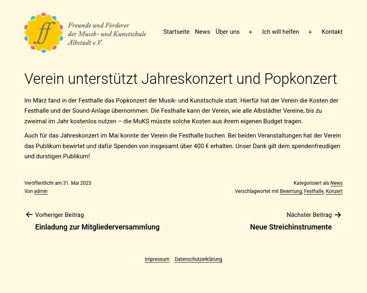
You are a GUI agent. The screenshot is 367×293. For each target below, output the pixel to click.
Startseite (176, 31)
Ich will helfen (280, 31)
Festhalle (314, 191)
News (202, 31)
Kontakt (332, 31)
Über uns (228, 31)
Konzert (334, 191)
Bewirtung (291, 191)
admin (40, 191)
